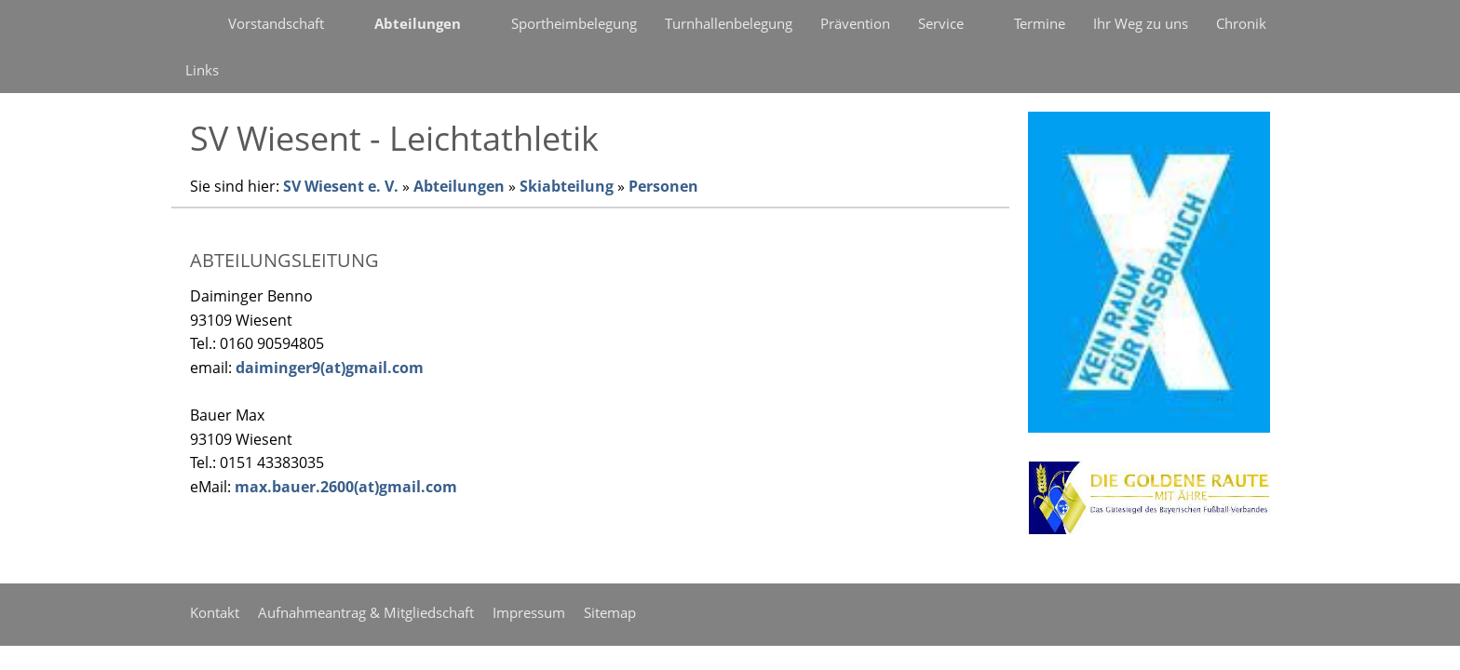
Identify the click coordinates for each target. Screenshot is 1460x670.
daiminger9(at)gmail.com (330, 367)
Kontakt (214, 612)
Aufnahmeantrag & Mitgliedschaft (366, 612)
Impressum (529, 612)
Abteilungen (459, 186)
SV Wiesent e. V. (341, 186)
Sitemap (610, 612)
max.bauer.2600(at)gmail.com (346, 486)
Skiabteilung (567, 186)
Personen (663, 186)
